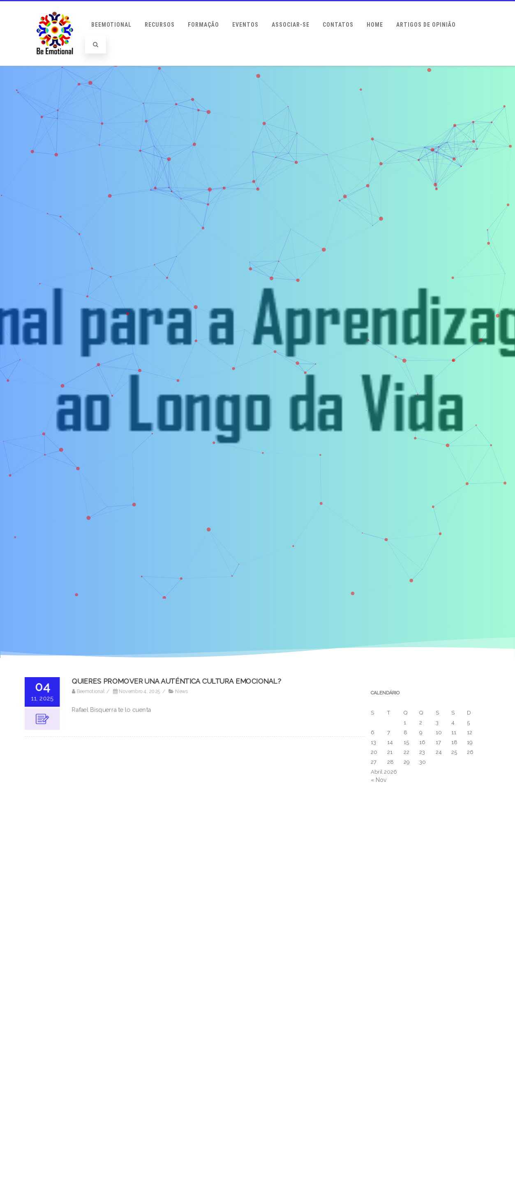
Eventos (245, 24)
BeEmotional (111, 24)
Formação (203, 24)
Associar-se (290, 24)
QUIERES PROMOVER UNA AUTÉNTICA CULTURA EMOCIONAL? (177, 682)
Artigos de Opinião (426, 24)
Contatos (338, 24)
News (182, 692)
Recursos (160, 24)
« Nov (378, 780)
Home (375, 24)
